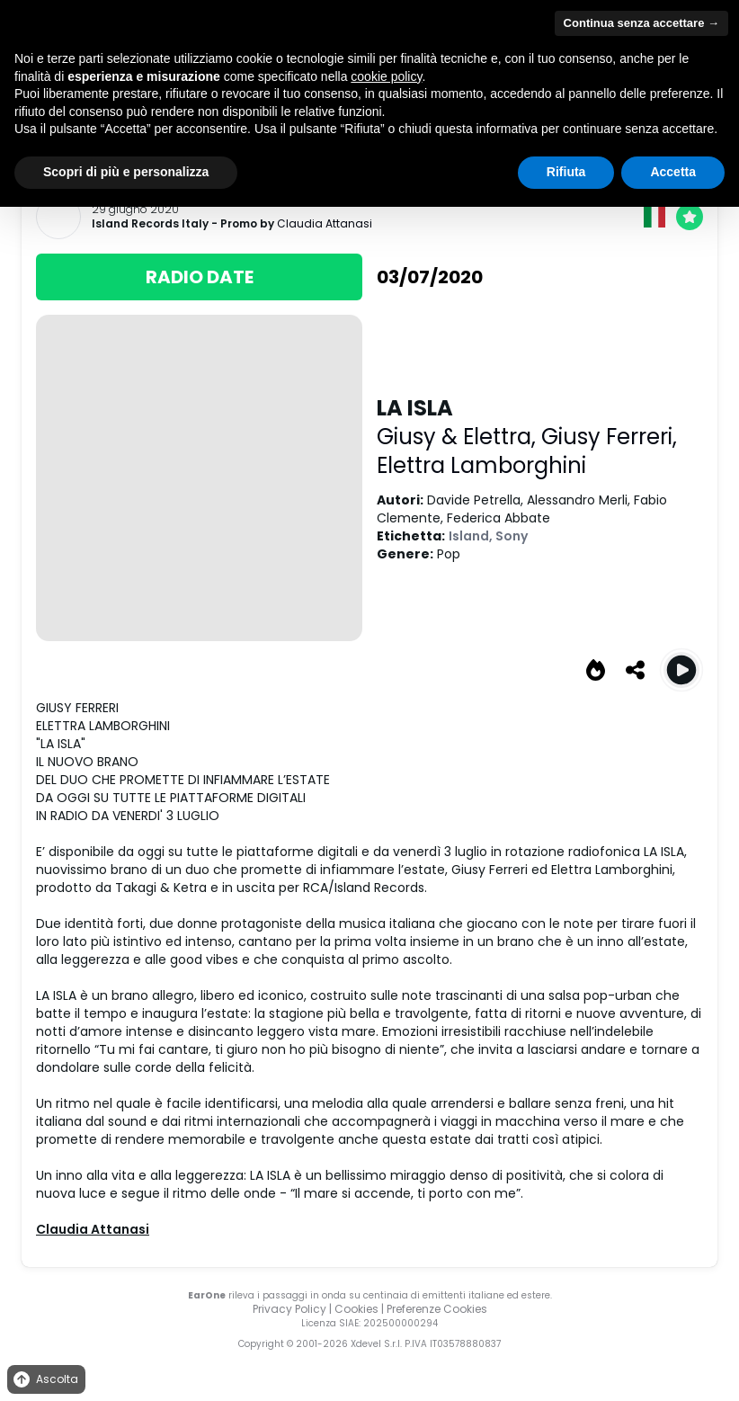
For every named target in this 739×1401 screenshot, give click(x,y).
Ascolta (44, 1379)
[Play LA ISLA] (681, 670)
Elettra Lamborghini (481, 465)
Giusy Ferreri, (609, 436)
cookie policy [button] (386, 76)
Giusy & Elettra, (459, 436)
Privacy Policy (289, 1308)
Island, (472, 536)
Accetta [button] (673, 172)
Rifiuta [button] (566, 172)
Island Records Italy (150, 224)
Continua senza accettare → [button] (641, 23)
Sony (511, 536)
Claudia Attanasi (324, 223)
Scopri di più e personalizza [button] (126, 172)
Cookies (356, 1308)
